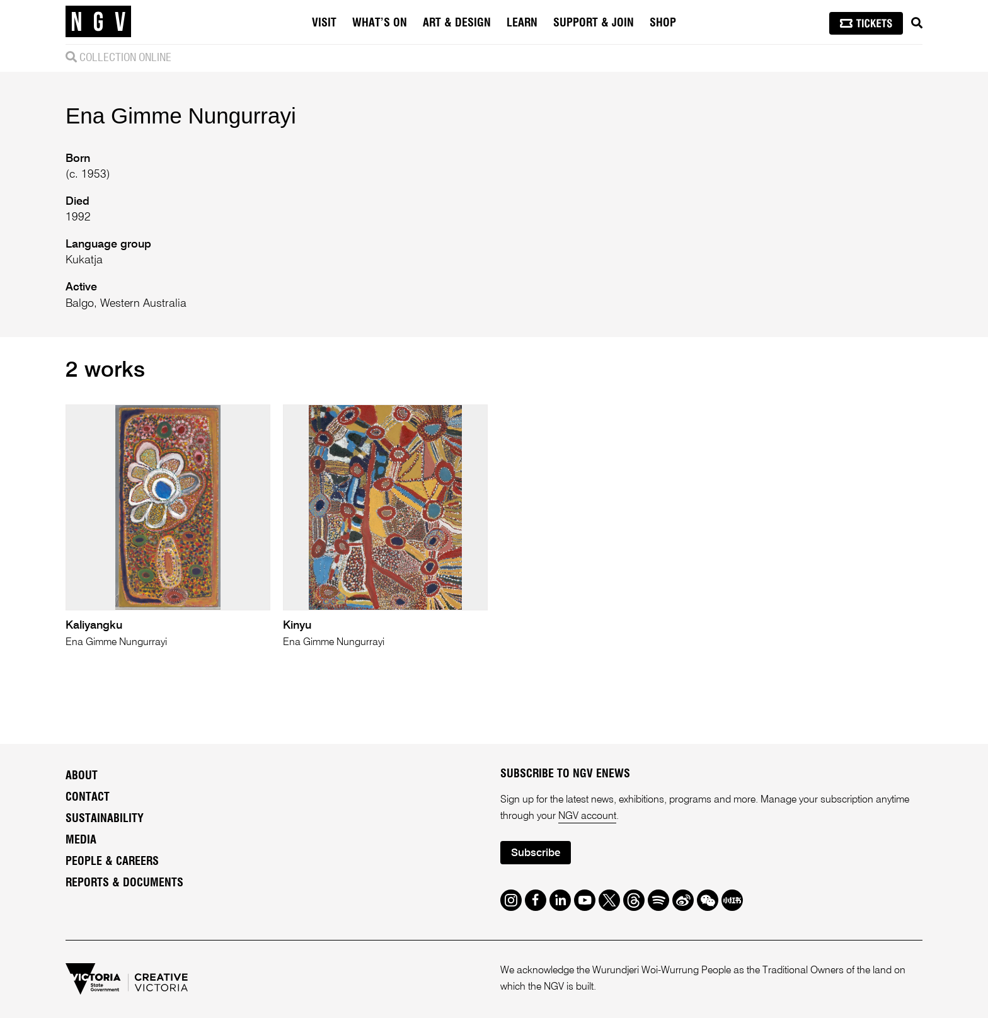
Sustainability (105, 819)
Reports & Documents (124, 883)
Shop (663, 23)
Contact (88, 797)
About (82, 776)
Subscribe (535, 853)
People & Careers (112, 861)
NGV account (587, 816)
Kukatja (84, 260)
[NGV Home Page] (98, 22)
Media (81, 840)
